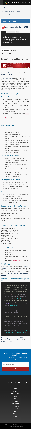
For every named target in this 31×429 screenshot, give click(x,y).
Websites (15, 414)
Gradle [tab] (9, 31)
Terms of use (16, 426)
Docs (11, 71)
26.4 (26, 27)
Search (13, 73)
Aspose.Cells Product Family (11, 11)
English (21, 2)
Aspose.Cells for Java (8, 15)
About (15, 416)
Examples (4, 73)
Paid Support (15, 406)
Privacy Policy (11, 426)
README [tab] (5, 50)
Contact (21, 426)
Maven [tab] (4, 31)
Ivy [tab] (13, 31)
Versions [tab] (14, 50)
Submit (16, 368)
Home (4, 8)
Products (15, 391)
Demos (16, 71)
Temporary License (6, 74)
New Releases (15, 393)
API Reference (23, 71)
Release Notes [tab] (7, 53)
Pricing (15, 396)
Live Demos (15, 401)
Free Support (20, 73)
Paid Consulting (15, 409)
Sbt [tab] (17, 31)
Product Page (5, 71)
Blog (9, 73)
